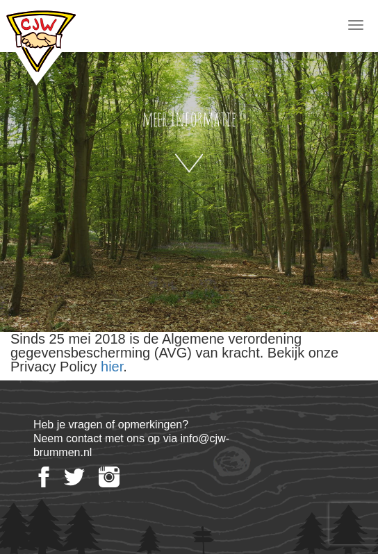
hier (112, 366)
